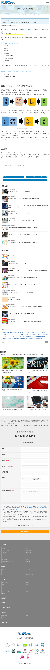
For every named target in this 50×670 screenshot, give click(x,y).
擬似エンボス (25, 338)
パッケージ (9, 336)
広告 (12, 338)
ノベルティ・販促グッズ (6, 591)
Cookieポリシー (28, 559)
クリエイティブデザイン (30, 574)
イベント (26, 332)
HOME (4, 14)
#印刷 (10, 25)
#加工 (14, 25)
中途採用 (3, 617)
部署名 (4, 454)
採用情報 (3, 612)
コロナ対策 (20, 334)
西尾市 (37, 338)
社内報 (32, 338)
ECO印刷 (3, 574)
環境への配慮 (28, 550)
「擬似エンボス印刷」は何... (40, 176)
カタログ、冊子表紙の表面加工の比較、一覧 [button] (12, 409)
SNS (12, 332)
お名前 (4, 460)
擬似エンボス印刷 (5, 569)
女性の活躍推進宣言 (29, 554)
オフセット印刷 (31, 332)
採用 (21, 338)
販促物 (40, 338)
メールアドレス (6, 466)
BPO (4, 332)
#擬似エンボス (4, 25)
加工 (37, 336)
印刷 (42, 336)
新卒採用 (27, 615)
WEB (18, 332)
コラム (15, 334)
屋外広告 (27, 591)
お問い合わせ (4, 622)
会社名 (4, 448)
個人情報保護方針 (5, 559)
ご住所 (4, 478)
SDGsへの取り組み (5, 550)
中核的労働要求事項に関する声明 (7, 561)
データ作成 (44, 334)
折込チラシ (17, 338)
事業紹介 (3, 566)
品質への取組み (4, 552)
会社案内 (33, 336)
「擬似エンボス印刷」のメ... (10, 176)
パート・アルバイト (29, 617)
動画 (39, 336)
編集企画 (27, 582)
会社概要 (3, 548)
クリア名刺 (9, 334)
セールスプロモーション (29, 334)
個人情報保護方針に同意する (24, 525)
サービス (3, 579)
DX (7, 332)
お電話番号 (5, 472)
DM (5, 332)
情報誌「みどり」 (29, 561)
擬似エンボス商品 (5, 582)
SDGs (9, 332)
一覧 (25, 180)
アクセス (27, 548)
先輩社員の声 (4, 615)
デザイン (39, 334)
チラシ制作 (28, 569)
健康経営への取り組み (6, 554)
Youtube (22, 332)
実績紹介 (6, 338)
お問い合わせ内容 (6, 490)
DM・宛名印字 (4, 593)
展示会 (9, 338)
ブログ (3, 602)
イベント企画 (28, 589)
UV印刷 (15, 332)
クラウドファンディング (39, 332)
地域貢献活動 (28, 552)
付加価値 (29, 336)
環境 (30, 338)
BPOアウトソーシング (6, 589)
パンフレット (16, 336)
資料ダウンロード (6, 607)
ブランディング (23, 336)
